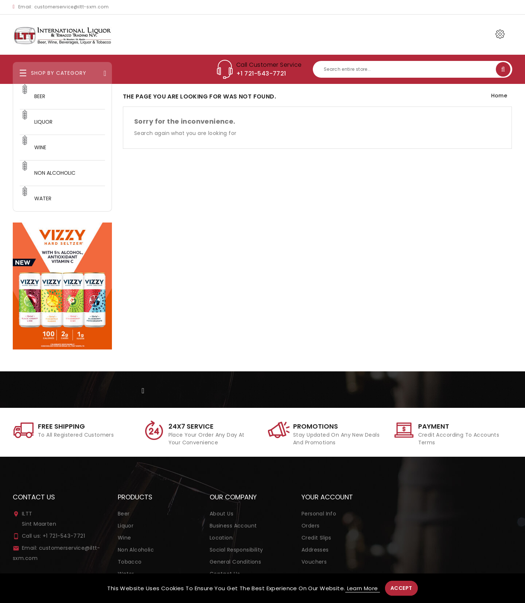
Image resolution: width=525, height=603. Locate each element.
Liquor (126, 525)
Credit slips (316, 537)
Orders (311, 525)
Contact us (34, 497)
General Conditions (235, 561)
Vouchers (314, 561)
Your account (327, 497)
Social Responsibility (236, 549)
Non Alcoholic (136, 549)
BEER (39, 96)
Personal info (319, 513)
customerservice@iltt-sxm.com (71, 7)
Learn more (362, 588)
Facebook (143, 389)
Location (221, 537)
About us (221, 513)
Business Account (233, 525)
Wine (124, 537)
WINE (40, 147)
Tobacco (130, 561)
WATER (42, 198)
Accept (401, 588)
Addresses (315, 549)
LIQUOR (43, 121)
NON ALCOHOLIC (54, 173)
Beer (124, 513)
